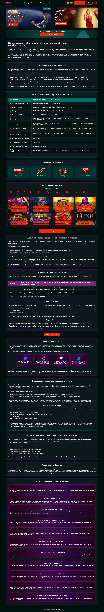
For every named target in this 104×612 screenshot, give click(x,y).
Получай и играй (62, 24)
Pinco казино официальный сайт (51, 231)
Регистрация (79, 3)
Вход (88, 3)
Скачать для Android (52, 35)
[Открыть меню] (96, 3)
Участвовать (13, 24)
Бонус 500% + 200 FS (52, 334)
